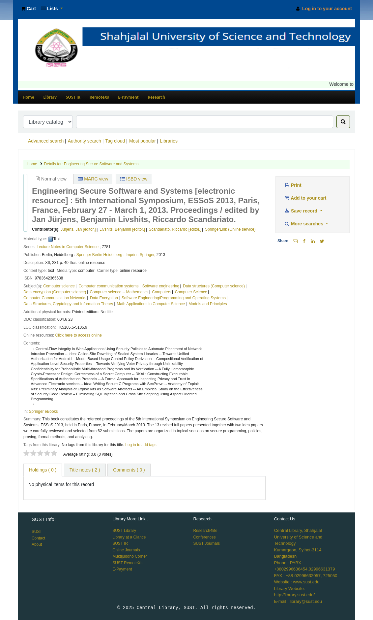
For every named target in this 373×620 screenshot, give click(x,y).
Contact (38, 538)
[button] (28, 9)
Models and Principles (207, 304)
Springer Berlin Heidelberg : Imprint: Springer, (116, 254)
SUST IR (73, 97)
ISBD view (133, 178)
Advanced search (46, 141)
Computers (161, 292)
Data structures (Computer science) (214, 286)
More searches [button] (304, 223)
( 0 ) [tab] (42, 470)
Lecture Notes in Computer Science (68, 247)
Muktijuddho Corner (129, 556)
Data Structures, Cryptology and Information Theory (68, 304)
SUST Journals (206, 543)
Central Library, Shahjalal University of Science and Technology (298, 537)
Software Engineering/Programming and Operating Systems (174, 298)
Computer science (59, 286)
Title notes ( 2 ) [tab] (85, 470)
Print (292, 185)
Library (50, 97)
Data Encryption (104, 298)
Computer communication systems (108, 286)
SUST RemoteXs (127, 563)
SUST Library (124, 530)
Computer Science (191, 292)
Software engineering (160, 286)
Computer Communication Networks (54, 298)
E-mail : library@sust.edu (298, 601)
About (37, 544)
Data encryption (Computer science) (54, 292)
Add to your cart (305, 198)
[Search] (343, 121)
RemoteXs (99, 97)
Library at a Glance (129, 537)
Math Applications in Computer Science (151, 304)
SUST (37, 531)
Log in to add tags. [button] (141, 444)
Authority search (84, 141)
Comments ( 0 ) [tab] (129, 470)
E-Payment (128, 97)
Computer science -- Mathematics (119, 292)
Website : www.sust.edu (297, 581)
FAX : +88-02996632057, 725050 (305, 575)
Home (28, 97)
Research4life (205, 530)
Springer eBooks (43, 411)
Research (156, 97)
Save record (301, 210)
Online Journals (126, 550)
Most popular (142, 141)
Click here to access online (78, 335)
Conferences (204, 537)
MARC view (93, 178)
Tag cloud (115, 141)
